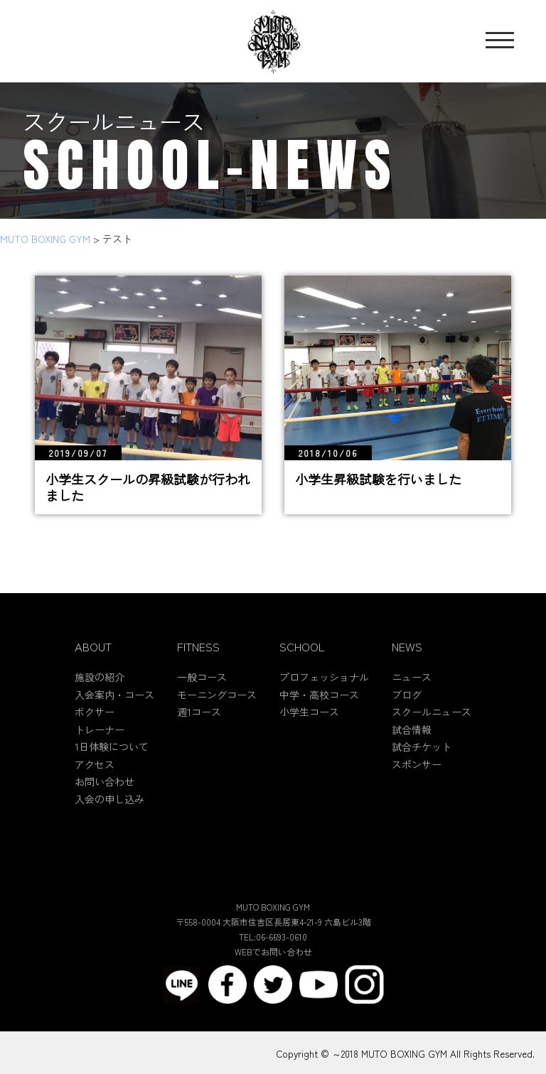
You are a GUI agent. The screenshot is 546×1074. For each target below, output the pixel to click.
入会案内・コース (114, 704)
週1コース (199, 722)
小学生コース (309, 722)
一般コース (202, 687)
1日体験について (112, 756)
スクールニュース (431, 722)
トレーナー (99, 739)
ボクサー (94, 722)
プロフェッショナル (324, 687)
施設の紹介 (99, 687)
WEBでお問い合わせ (273, 961)
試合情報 (412, 739)
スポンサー (416, 773)
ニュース (412, 687)
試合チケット (421, 756)
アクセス (94, 773)
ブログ (407, 704)
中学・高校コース (319, 704)
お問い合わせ (104, 791)
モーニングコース (217, 704)
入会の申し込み (109, 808)
